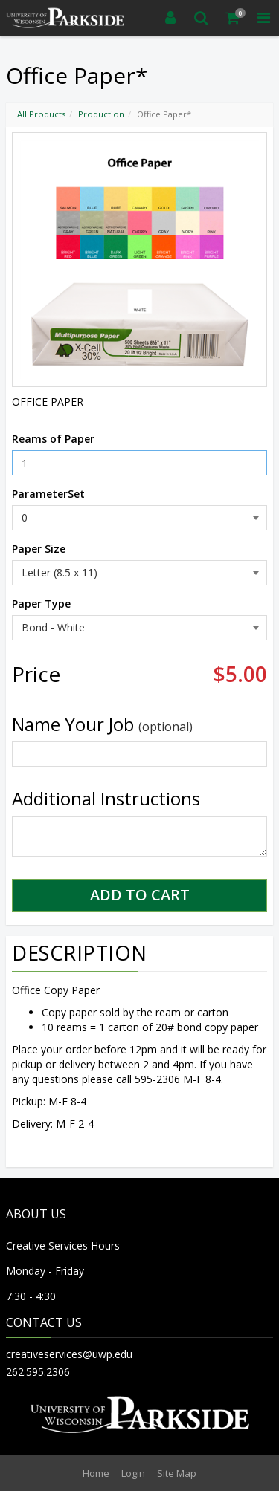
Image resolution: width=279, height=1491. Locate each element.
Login (133, 1473)
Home (96, 1473)
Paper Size (38, 549)
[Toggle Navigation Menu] (263, 18)
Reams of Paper (53, 439)
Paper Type (41, 604)
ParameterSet (48, 494)
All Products (41, 114)
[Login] (170, 18)
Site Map (176, 1473)
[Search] (201, 18)
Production (101, 114)
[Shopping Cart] (232, 18)
